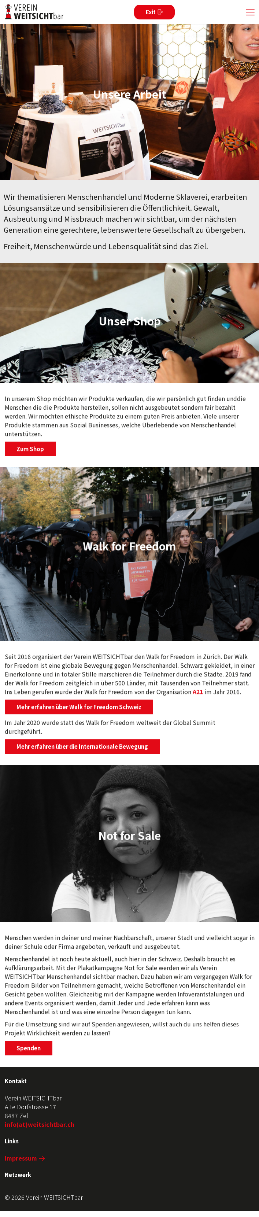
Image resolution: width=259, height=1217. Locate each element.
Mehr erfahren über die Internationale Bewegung (82, 749)
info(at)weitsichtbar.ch (39, 1124)
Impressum (21, 1158)
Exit (151, 12)
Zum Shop (30, 452)
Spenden (28, 1050)
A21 (198, 694)
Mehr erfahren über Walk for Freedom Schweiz (78, 709)
